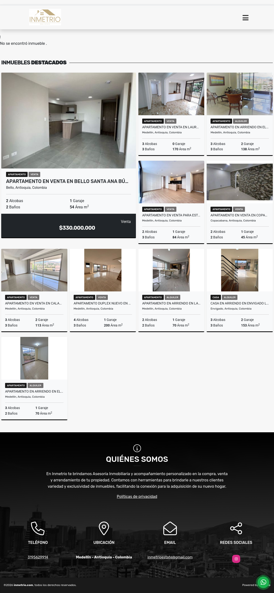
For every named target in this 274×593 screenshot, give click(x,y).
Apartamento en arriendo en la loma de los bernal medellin (171, 303)
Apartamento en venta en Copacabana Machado (240, 215)
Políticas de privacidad (137, 496)
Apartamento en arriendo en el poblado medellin (240, 127)
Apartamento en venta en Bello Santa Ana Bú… (67, 181)
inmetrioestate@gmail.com (170, 557)
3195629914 (38, 557)
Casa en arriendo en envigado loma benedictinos (240, 303)
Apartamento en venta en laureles (171, 127)
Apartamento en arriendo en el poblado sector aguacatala (34, 391)
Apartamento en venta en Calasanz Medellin (34, 303)
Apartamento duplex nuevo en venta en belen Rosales (103, 303)
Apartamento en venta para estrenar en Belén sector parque (171, 215)
